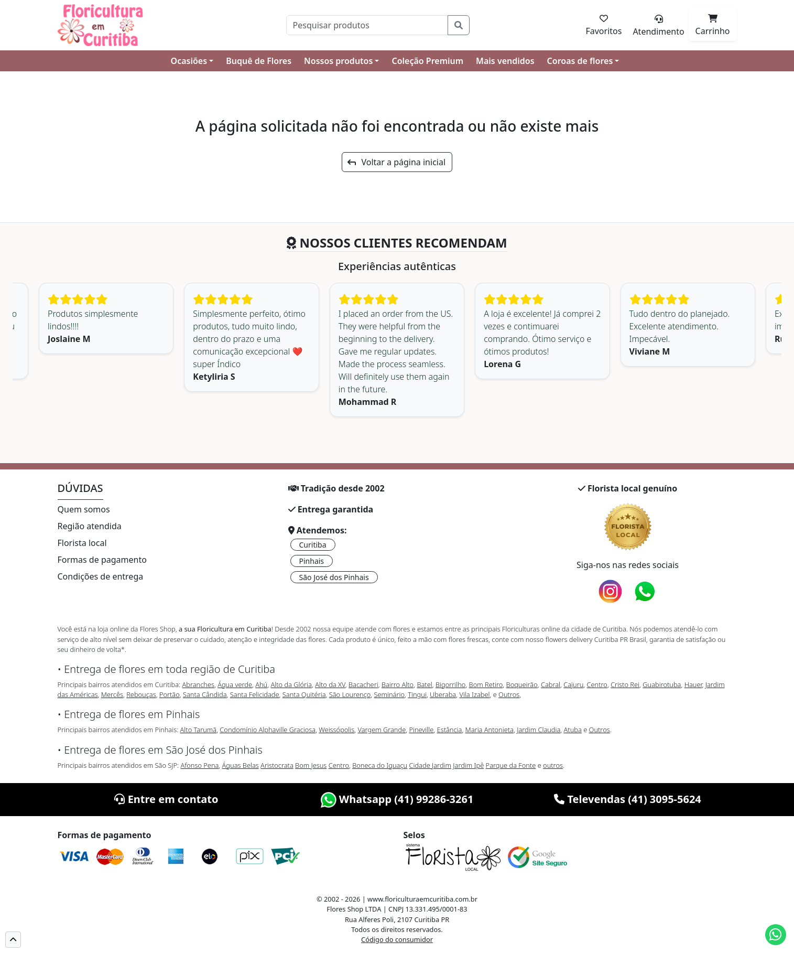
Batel (424, 684)
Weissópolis (336, 729)
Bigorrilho (450, 684)
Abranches (198, 684)
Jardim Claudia (538, 729)
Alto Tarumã (198, 729)
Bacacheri (363, 684)
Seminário (389, 694)
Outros (508, 694)
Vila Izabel (474, 694)
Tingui (417, 694)
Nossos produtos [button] (338, 61)
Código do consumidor (397, 939)
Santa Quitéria (304, 694)
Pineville (421, 729)
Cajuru (573, 684)
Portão (169, 694)
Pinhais (311, 561)
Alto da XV (330, 684)
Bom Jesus (311, 765)
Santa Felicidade (254, 694)
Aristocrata (276, 765)
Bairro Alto (398, 684)
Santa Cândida (205, 694)
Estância (449, 729)
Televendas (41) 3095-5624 (627, 799)
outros (553, 765)
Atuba (573, 729)
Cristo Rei (625, 684)
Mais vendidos (505, 61)
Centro (597, 684)
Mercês (112, 694)
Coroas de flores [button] (580, 61)
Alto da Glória (290, 684)
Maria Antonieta (489, 729)
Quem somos (84, 509)
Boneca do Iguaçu (379, 765)
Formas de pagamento (102, 559)
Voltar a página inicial (396, 162)
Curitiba (313, 545)
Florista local (82, 543)
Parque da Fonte (511, 765)
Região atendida (90, 526)
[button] (13, 939)
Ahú (261, 684)
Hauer (693, 684)
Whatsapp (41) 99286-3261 (397, 799)
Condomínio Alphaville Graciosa (268, 729)
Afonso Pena (200, 765)
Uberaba (443, 694)
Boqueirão (522, 684)
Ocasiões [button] (189, 61)
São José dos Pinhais (334, 577)
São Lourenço (350, 694)
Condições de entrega (101, 576)
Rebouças (141, 694)
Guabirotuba (662, 684)
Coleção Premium (427, 61)
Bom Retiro (486, 684)
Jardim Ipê (468, 765)
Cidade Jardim (430, 765)
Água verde (234, 684)
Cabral (550, 684)
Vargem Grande (382, 729)
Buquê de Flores (258, 61)
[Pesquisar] (367, 25)
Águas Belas (240, 765)
